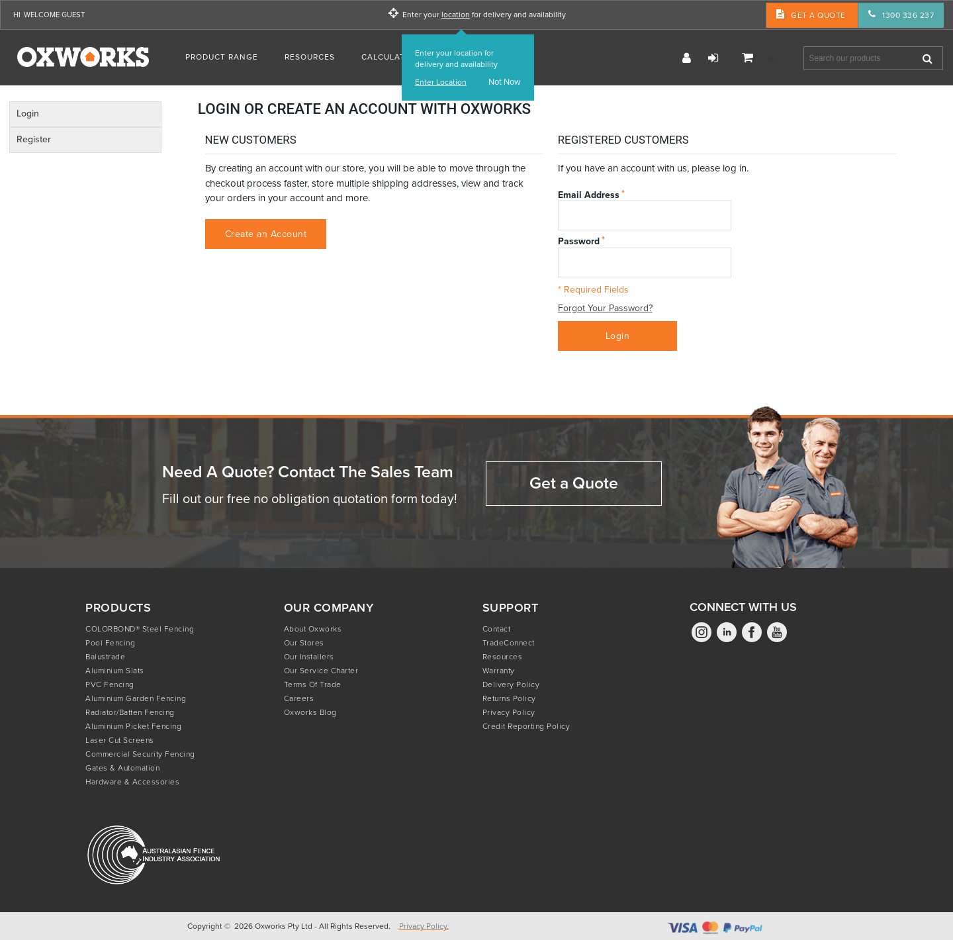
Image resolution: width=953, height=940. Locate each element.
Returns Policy (509, 698)
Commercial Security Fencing (140, 754)
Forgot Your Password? (605, 308)
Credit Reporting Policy (526, 726)
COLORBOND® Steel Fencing (139, 629)
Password (579, 241)
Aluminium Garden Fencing (135, 698)
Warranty (498, 671)
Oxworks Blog (310, 712)
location (455, 15)
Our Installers (309, 657)
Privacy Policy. (424, 926)
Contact (496, 629)
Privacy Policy (508, 712)
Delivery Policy (511, 684)
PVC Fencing (109, 684)
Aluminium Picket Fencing (133, 726)
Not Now (504, 82)
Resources (502, 657)
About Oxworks (313, 629)
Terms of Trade (312, 684)
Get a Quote (573, 483)
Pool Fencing (110, 643)
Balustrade (105, 657)
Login (713, 58)
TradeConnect (508, 643)
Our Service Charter (321, 671)
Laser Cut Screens (119, 740)
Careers (299, 698)
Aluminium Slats (114, 671)
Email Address (588, 194)
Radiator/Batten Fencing (130, 712)
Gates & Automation (122, 768)
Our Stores (304, 643)
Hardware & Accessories (132, 782)
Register (686, 58)
